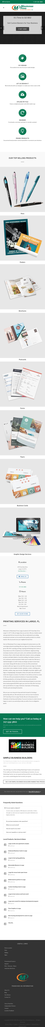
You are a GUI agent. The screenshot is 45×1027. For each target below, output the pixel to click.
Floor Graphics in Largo (14, 908)
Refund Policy (35, 1020)
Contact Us (7, 993)
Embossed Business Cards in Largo (17, 850)
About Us (7, 986)
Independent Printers (10, 1002)
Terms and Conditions (24, 1020)
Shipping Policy (22, 1022)
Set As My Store (22, 613)
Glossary (10, 962)
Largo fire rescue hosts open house (17, 872)
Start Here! (22, 29)
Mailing (6, 949)
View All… (10, 923)
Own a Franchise (9, 1000)
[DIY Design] (22, 58)
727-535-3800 (38, 2)
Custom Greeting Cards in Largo (17, 886)
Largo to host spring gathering (16, 858)
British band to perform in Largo (16, 879)
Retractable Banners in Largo (16, 865)
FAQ (6, 962)
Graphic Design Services (22, 554)
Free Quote (7, 1)
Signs (6, 951)
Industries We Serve (10, 964)
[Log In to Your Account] (22, 113)
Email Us (22, 576)
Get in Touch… (12, 731)
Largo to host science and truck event (18, 894)
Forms (22, 408)
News (14, 962)
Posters (22, 262)
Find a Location (8, 944)
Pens (22, 213)
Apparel (6, 960)
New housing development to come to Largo (20, 915)
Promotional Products (10, 957)
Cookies (16, 1020)
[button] (2, 28)
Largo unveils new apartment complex (18, 843)
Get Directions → (22, 571)
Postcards (22, 359)
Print (6, 946)
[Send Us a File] (22, 94)
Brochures (22, 311)
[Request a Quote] (22, 76)
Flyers (22, 457)
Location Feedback (9, 1007)
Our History (7, 991)
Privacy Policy (8, 1020)
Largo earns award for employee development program (23, 901)
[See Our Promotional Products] (22, 131)
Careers (7, 1004)
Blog (6, 989)
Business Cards (22, 505)
